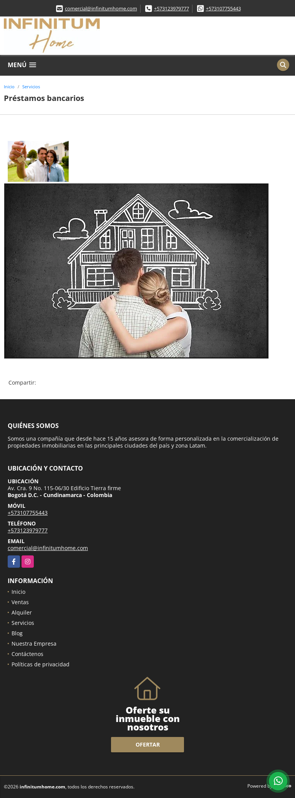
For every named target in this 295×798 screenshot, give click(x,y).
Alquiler (22, 612)
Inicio (9, 86)
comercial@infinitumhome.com (101, 8)
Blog (17, 633)
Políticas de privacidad (41, 664)
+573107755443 (223, 8)
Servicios (31, 86)
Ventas (20, 602)
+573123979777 (171, 8)
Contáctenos (27, 654)
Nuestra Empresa (34, 643)
